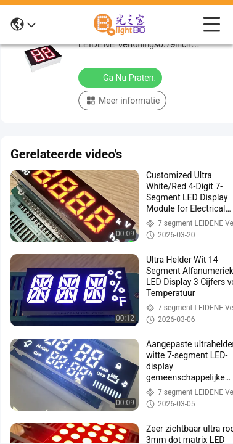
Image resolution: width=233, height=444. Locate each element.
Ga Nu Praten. (121, 77)
